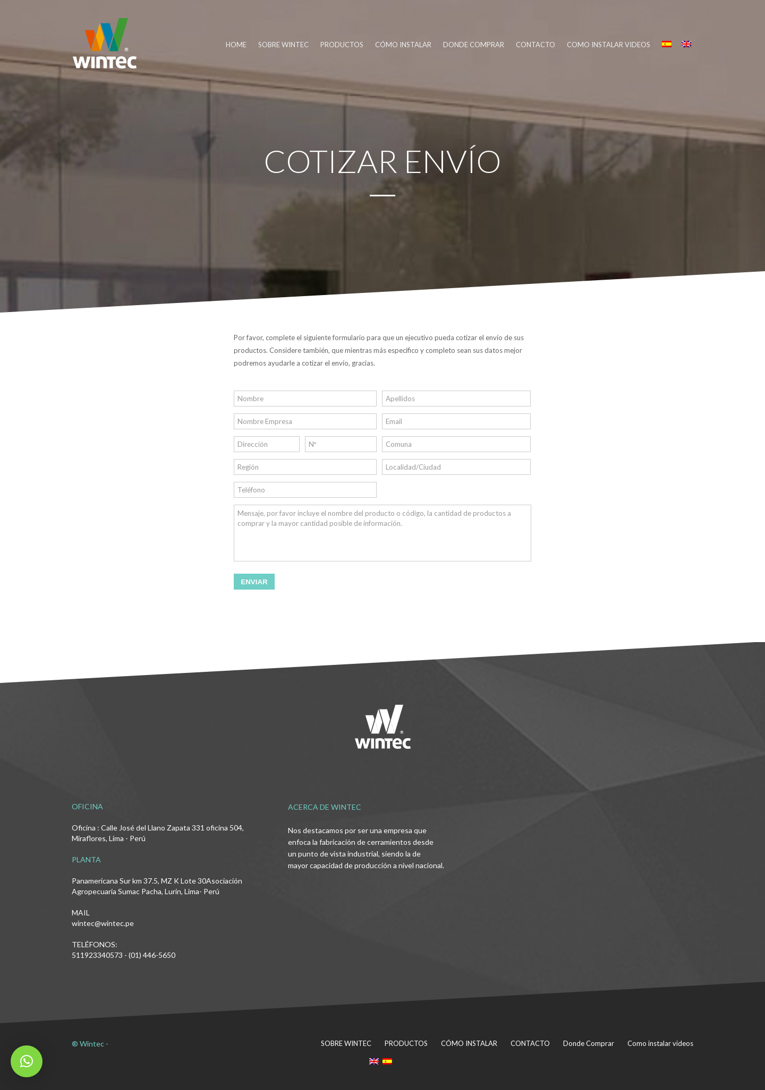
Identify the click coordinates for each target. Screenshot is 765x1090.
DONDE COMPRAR (473, 44)
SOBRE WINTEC (283, 44)
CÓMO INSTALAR (403, 44)
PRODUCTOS (341, 44)
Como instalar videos (608, 44)
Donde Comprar (588, 1043)
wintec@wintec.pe (103, 923)
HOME (236, 44)
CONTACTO (535, 44)
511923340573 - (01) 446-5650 (123, 954)
